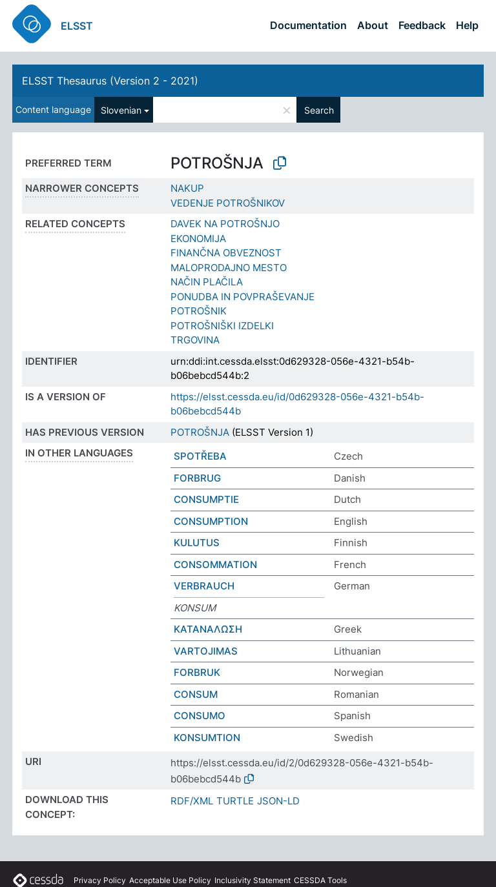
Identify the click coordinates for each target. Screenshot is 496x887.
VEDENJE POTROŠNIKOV (227, 203)
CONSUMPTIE (206, 499)
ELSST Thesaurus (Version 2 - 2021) (110, 80)
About (372, 25)
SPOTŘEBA (200, 456)
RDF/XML (191, 801)
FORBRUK (197, 672)
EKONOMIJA (198, 238)
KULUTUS (197, 542)
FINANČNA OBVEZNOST (226, 253)
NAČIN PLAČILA (206, 282)
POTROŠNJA (199, 432)
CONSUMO (199, 715)
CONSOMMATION (215, 564)
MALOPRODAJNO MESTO (228, 267)
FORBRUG (197, 478)
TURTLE (235, 801)
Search (319, 110)
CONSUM (196, 694)
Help (467, 25)
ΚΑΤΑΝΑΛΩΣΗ (208, 629)
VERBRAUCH (204, 586)
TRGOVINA (195, 340)
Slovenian (121, 110)
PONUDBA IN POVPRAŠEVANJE (242, 297)
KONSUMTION (207, 737)
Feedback (422, 25)
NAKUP (187, 188)
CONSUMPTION (211, 521)
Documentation (308, 25)
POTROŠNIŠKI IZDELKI (222, 326)
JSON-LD (278, 801)
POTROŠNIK (198, 311)
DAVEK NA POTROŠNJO (225, 224)
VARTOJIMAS (206, 651)
